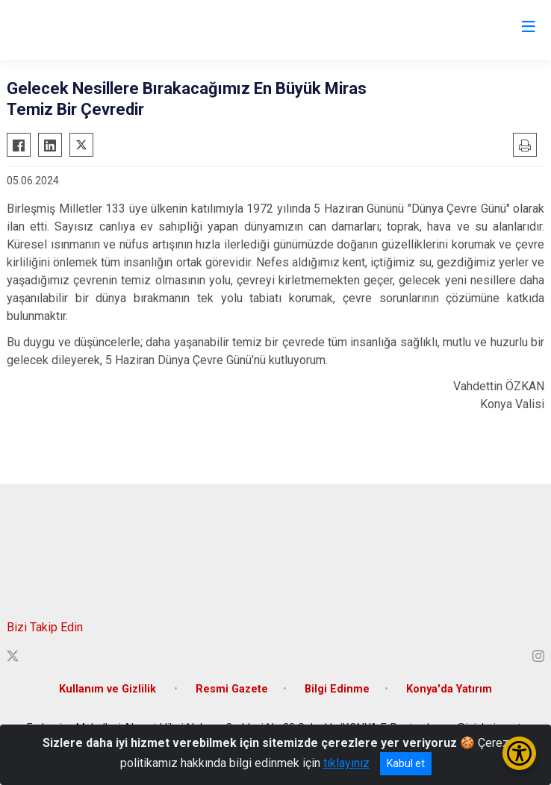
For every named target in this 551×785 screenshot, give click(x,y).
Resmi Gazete (232, 689)
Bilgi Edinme (337, 689)
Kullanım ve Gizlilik (109, 689)
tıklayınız (346, 763)
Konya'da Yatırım (449, 689)
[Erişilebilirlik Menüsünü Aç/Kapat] (519, 753)
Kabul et (406, 763)
